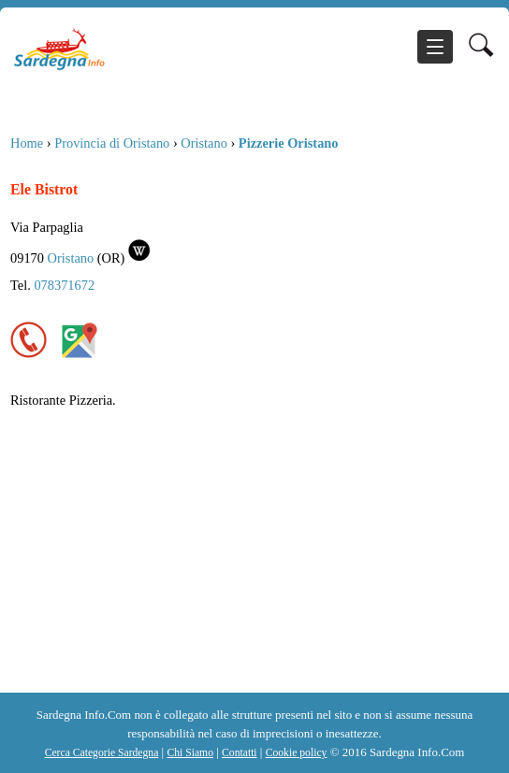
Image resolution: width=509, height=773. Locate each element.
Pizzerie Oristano (289, 143)
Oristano (204, 143)
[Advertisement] (253, 552)
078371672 (64, 285)
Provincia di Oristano (111, 143)
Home (26, 143)
